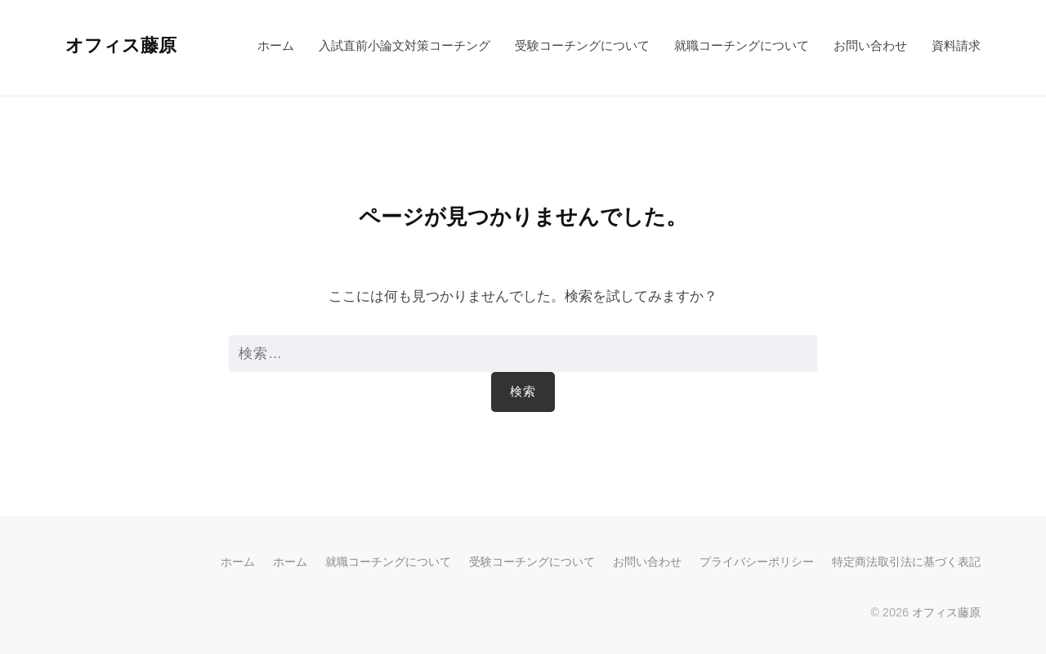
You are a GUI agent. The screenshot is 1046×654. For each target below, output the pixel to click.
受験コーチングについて (582, 45)
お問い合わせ (870, 45)
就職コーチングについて (741, 45)
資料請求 (956, 45)
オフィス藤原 (121, 45)
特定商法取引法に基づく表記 (906, 561)
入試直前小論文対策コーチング (404, 45)
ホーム (275, 45)
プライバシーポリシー (757, 561)
